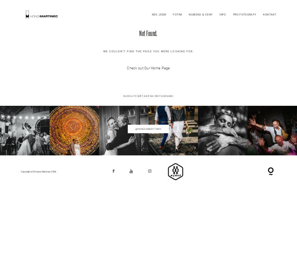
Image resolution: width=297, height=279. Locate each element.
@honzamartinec (148, 128)
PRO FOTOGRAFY (244, 14)
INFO (222, 14)
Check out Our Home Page (148, 68)
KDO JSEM (159, 14)
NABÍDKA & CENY (200, 14)
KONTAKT (269, 14)
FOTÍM (177, 14)
